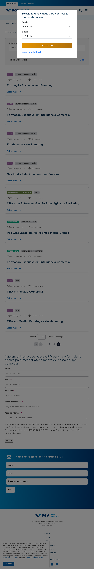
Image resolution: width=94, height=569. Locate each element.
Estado (25, 22)
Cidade (25, 32)
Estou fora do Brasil (31, 52)
